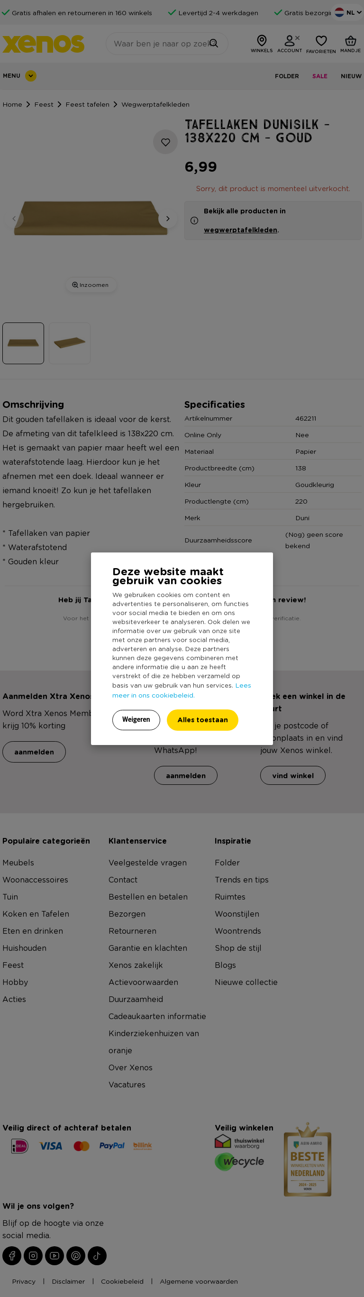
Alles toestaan (202, 719)
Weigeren (136, 719)
